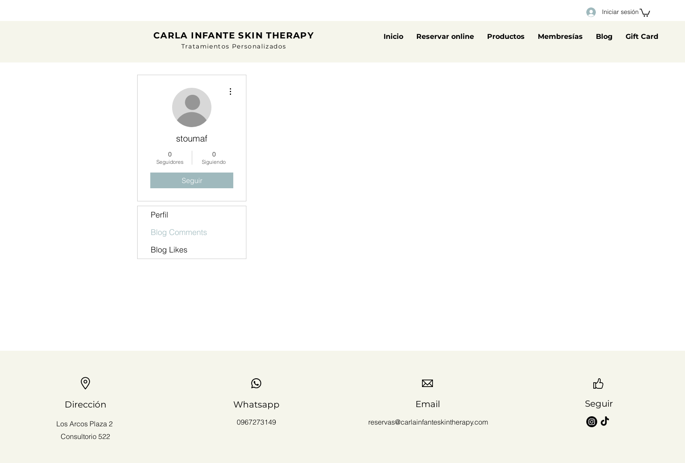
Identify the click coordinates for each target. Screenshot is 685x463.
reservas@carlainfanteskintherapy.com (428, 422)
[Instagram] (591, 421)
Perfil (159, 215)
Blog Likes (169, 250)
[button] (645, 12)
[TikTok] (604, 421)
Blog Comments (179, 232)
